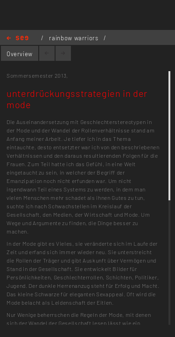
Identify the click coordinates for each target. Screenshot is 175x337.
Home (17, 38)
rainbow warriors (74, 38)
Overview (20, 54)
